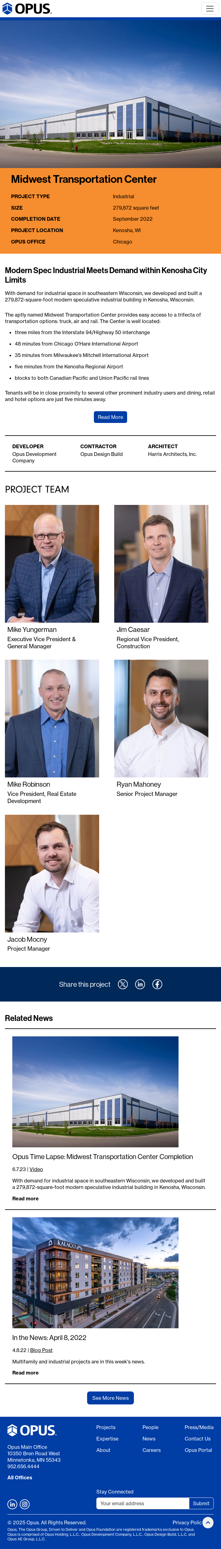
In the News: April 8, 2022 (49, 1338)
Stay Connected (115, 1492)
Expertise (107, 1439)
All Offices (19, 1477)
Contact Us (198, 1439)
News (149, 1439)
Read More (110, 417)
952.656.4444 (23, 1466)
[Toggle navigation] (210, 8)
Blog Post (41, 1350)
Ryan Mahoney (139, 784)
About (103, 1450)
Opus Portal (198, 1450)
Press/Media (199, 1427)
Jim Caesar (133, 629)
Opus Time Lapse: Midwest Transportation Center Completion (102, 1157)
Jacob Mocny (27, 939)
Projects (105, 1427)
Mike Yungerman (32, 629)
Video (36, 1169)
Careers (152, 1450)
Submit (201, 1503)
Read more (25, 1198)
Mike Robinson (28, 784)
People (151, 1427)
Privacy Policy (188, 1522)
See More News (110, 1398)
